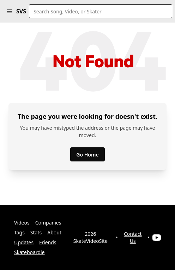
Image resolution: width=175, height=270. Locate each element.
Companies (48, 222)
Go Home (87, 154)
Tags (19, 232)
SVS (21, 11)
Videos (22, 222)
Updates (24, 242)
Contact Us (133, 237)
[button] (9, 11)
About (54, 232)
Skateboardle (29, 252)
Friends (47, 242)
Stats (36, 232)
